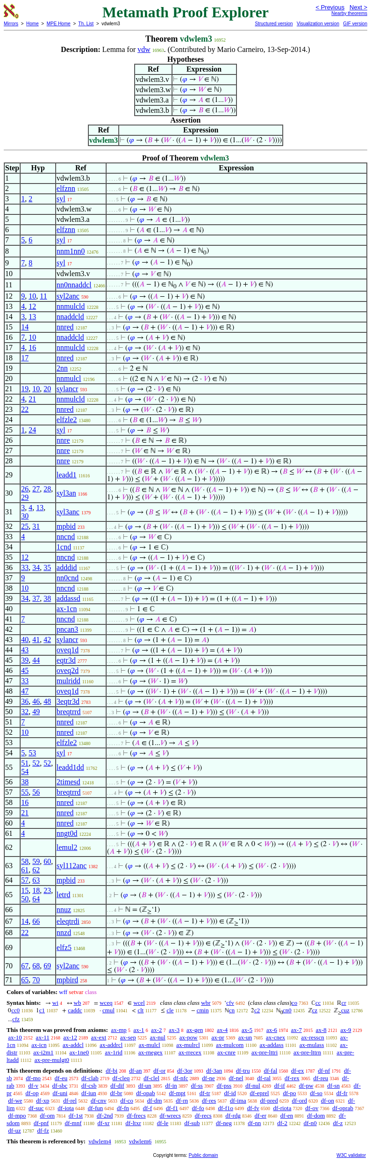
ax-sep (128, 1037)
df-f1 (172, 1108)
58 (25, 861)
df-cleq (121, 1078)
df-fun (95, 1108)
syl (61, 199)
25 (25, 526)
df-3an (214, 1070)
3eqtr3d (68, 701)
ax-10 (15, 1037)
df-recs (203, 1115)
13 (32, 317)
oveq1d (67, 650)
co (294, 1002)
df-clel (151, 1078)
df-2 (282, 1122)
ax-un (245, 1037)
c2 (257, 1010)
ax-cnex (275, 1037)
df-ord (299, 1100)
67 (25, 966)
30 (25, 516)
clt (140, 1010)
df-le (163, 1122)
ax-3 (174, 1029)
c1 (42, 1010)
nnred (65, 327)
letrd (63, 895)
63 (36, 880)
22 (25, 409)
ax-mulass (312, 1044)
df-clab (90, 1078)
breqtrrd (69, 712)
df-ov (311, 1108)
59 (36, 861)
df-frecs (136, 1115)
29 (25, 497)
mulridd (68, 681)
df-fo (198, 1108)
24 (32, 430)
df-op (32, 1093)
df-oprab (342, 1108)
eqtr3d (66, 660)
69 (47, 966)
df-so (316, 1093)
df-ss (197, 1085)
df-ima (238, 1100)
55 (25, 792)
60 (47, 861)
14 (25, 327)
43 (25, 650)
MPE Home (59, 23)
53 (32, 753)
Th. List (86, 23)
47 (25, 691)
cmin (203, 1010)
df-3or (185, 1070)
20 (47, 389)
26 (25, 489)
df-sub (192, 1122)
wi (55, 1002)
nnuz (64, 910)
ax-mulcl (149, 1044)
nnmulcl (69, 378)
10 (32, 296)
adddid (67, 567)
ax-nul (157, 1037)
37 (36, 598)
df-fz (43, 1130)
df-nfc (180, 1078)
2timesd (68, 782)
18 (36, 890)
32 (25, 712)
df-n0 (310, 1122)
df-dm (154, 1100)
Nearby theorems (349, 13)
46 (36, 701)
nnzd (64, 932)
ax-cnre (226, 1052)
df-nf (324, 1070)
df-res (209, 1100)
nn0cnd (67, 578)
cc (318, 1002)
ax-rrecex (189, 1052)
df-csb (89, 1085)
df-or (159, 1070)
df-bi (111, 1070)
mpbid (66, 526)
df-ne (208, 1078)
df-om (47, 1115)
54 (25, 771)
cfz (16, 1019)
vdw (143, 49)
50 (25, 899)
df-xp (42, 1100)
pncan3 (67, 629)
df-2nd (105, 1115)
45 (25, 670)
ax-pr (217, 1037)
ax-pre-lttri (264, 1052)
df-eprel (259, 1093)
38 (47, 598)
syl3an (66, 493)
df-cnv (99, 1100)
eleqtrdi (68, 921)
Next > (358, 7)
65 (25, 980)
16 (32, 347)
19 (25, 389)
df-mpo (17, 1115)
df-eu (61, 1078)
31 (36, 526)
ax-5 (247, 1029)
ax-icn (38, 1044)
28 (47, 489)
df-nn (254, 1122)
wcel (139, 1002)
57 (25, 880)
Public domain (203, 1155)
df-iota (65, 1108)
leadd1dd (70, 767)
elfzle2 (67, 420)
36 (25, 701)
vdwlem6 (140, 1141)
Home (32, 23)
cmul (108, 1010)
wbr (205, 1002)
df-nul (252, 1085)
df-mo (33, 1078)
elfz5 (64, 947)
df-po (289, 1093)
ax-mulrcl (188, 1044)
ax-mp (119, 1029)
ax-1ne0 (79, 1052)
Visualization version (318, 23)
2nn (62, 368)
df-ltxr (133, 1122)
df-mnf (72, 1122)
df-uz (14, 1130)
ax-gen (194, 1029)
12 (32, 306)
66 (36, 921)
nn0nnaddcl (74, 285)
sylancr (67, 389)
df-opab (145, 1093)
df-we (15, 1100)
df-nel (236, 1078)
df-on (327, 1100)
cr (344, 1002)
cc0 (15, 1010)
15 (25, 890)
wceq (106, 1002)
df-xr (104, 1122)
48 (47, 701)
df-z (338, 1122)
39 (25, 660)
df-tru (243, 1070)
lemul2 (67, 847)
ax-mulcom (229, 1044)
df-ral (264, 1078)
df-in (171, 1085)
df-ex (297, 1070)
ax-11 (43, 1037)
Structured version (274, 23)
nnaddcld (70, 317)
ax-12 (70, 1037)
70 (36, 980)
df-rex (292, 1078)
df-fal (270, 1070)
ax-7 (296, 1029)
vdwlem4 (99, 1141)
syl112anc (71, 866)
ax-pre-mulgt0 (52, 1059)
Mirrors (11, 23)
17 (25, 358)
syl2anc (68, 296)
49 (36, 712)
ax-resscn (312, 1037)
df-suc (36, 1108)
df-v (33, 1085)
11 (43, 296)
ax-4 (222, 1029)
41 (36, 640)
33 (25, 567)
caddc (75, 1010)
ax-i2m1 (43, 1052)
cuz (345, 1010)
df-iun (88, 1093)
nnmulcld (71, 306)
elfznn (66, 188)
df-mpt (177, 1093)
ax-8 (321, 1029)
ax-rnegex (150, 1052)
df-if (279, 1085)
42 (47, 640)
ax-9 (346, 1029)
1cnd (64, 547)
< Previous (329, 7)
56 (36, 792)
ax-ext (98, 1037)
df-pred (269, 1100)
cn (232, 1010)
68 (36, 966)
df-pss (224, 1085)
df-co (127, 1100)
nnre (63, 440)
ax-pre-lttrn (307, 1052)
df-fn (123, 1108)
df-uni (60, 1093)
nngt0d (67, 833)
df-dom (316, 1115)
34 (36, 567)
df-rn (182, 1100)
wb (77, 1002)
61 (25, 870)
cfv (230, 1002)
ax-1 (139, 1029)
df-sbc (60, 1085)
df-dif (117, 1085)
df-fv (253, 1108)
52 (36, 763)
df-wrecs (170, 1115)
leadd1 (67, 475)
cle (169, 1010)
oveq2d (67, 670)
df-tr (205, 1093)
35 (47, 567)
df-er (260, 1115)
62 (36, 870)
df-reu (320, 1078)
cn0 (287, 1010)
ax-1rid (113, 1052)
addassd (68, 598)
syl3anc (68, 512)
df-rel (70, 1100)
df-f (147, 1108)
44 (36, 660)
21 (32, 399)
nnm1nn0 (71, 251)
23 (47, 890)
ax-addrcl (111, 1044)
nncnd (66, 537)
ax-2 (156, 1029)
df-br (116, 1093)
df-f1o (226, 1108)
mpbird (67, 980)
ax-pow (188, 1037)
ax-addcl (73, 1044)
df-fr (342, 1093)
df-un (144, 1085)
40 (25, 640)
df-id (230, 1093)
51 (25, 763)
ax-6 (271, 1029)
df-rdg (233, 1115)
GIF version (355, 23)
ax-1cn (67, 609)
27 (36, 489)
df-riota (282, 1108)
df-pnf (41, 1122)
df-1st (76, 1115)
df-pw (306, 1085)
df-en (286, 1115)
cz (315, 1010)
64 (36, 899)
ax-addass (271, 1044)
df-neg (224, 1122)
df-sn (333, 1085)
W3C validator (351, 1155)
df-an (135, 1070)
